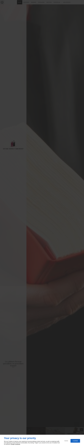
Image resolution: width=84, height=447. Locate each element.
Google (13, 444)
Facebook (17, 444)
